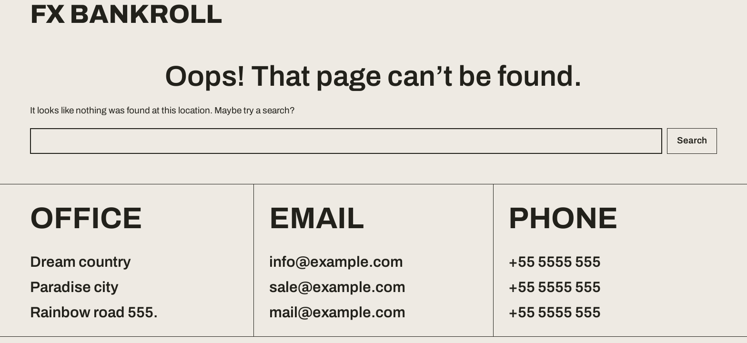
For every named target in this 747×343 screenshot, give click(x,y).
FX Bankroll (126, 14)
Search (692, 140)
